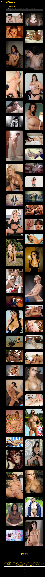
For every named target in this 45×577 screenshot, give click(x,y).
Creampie (43, 561)
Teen (29, 559)
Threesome (24, 565)
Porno (10, 559)
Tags (38, 1)
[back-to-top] (24, 568)
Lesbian (21, 559)
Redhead (16, 559)
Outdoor (38, 563)
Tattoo (44, 564)
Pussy (27, 559)
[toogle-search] (1, 1)
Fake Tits (18, 562)
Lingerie (25, 563)
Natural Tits (32, 563)
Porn (43, 563)
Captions (43, 559)
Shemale (33, 564)
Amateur (7, 557)
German (31, 562)
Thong (18, 565)
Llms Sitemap (29, 571)
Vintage (31, 565)
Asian (10, 557)
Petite (5, 564)
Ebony (15, 562)
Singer (34, 562)
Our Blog (41, 1)
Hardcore (38, 557)
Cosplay (40, 561)
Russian (26, 564)
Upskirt (28, 565)
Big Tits (22, 557)
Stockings (39, 564)
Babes (24, 557)
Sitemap (24, 571)
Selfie (31, 564)
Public (36, 559)
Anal (12, 557)
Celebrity (32, 557)
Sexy (38, 559)
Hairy (43, 562)
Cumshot (5, 562)
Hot (43, 557)
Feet (23, 562)
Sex (31, 559)
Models (31, 1)
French (25, 562)
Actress (28, 562)
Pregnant (12, 564)
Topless (33, 559)
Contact (22, 571)
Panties (41, 563)
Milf (18, 559)
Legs (20, 564)
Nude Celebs (27, 1)
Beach (25, 561)
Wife (40, 559)
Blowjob (16, 557)
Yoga (33, 565)
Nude (27, 563)
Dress (13, 562)
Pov (10, 564)
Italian (11, 563)
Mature (13, 559)
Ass (13, 557)
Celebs (23, 561)
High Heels (8, 563)
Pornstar (24, 559)
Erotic (8, 559)
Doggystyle (9, 562)
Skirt (36, 564)
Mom (35, 563)
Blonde (19, 557)
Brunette (35, 557)
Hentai (6, 559)
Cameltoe (36, 561)
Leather (19, 563)
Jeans (14, 563)
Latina (42, 557)
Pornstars (35, 1)
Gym (39, 562)
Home (19, 571)
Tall (41, 564)
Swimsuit (20, 565)
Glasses (37, 562)
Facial (21, 562)
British (31, 561)
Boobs (29, 557)
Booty (33, 561)
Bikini (27, 557)
